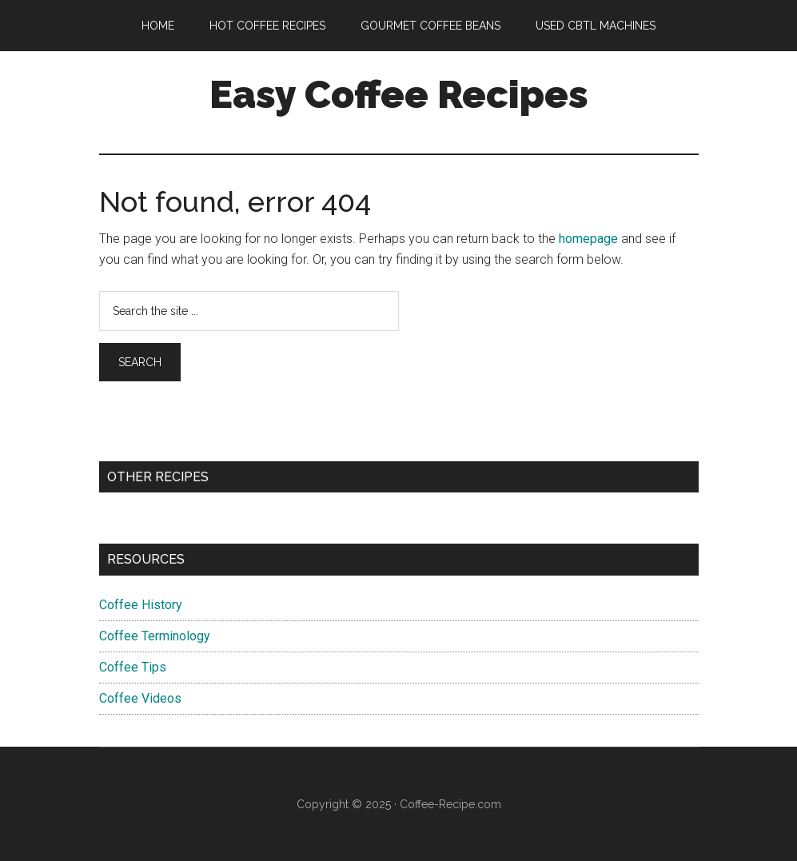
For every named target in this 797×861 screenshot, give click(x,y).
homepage (588, 238)
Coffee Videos (140, 698)
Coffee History (140, 604)
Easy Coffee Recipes (398, 94)
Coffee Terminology (154, 636)
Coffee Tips (132, 667)
